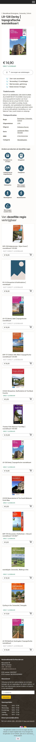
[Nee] (34, 735)
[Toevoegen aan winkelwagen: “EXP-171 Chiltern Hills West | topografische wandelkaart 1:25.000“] (31, 363)
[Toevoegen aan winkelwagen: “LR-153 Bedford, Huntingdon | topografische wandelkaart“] (31, 649)
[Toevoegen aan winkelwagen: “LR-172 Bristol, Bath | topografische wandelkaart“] (31, 327)
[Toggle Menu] (33, 2)
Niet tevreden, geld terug (18, 84)
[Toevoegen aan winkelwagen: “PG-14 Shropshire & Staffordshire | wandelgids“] (31, 291)
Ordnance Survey (23, 127)
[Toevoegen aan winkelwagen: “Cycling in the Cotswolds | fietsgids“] (31, 613)
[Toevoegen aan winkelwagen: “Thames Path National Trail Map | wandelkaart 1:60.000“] (31, 434)
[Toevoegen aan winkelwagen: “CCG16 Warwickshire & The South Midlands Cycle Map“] (31, 506)
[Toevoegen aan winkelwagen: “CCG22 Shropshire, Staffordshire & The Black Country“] (31, 399)
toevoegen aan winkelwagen (18, 72)
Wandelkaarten (22, 140)
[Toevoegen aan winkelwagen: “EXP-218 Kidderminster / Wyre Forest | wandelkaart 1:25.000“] (31, 254)
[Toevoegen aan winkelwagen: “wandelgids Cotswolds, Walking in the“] (31, 577)
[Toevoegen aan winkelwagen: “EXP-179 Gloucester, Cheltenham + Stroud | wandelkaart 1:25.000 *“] (31, 542)
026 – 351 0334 (6, 667)
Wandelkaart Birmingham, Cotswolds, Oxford (17, 13)
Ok (18, 738)
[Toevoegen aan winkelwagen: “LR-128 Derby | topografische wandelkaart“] (31, 470)
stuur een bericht (29, 721)
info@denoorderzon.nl (9, 669)
